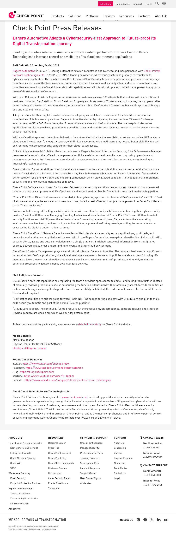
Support (137, 3)
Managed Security (89, 447)
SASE (13, 468)
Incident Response (90, 468)
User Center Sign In (90, 478)
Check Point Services (91, 442)
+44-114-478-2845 (152, 484)
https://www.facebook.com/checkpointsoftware (54, 367)
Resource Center (57, 442)
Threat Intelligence (20, 493)
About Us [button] (161, 16)
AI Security (14, 508)
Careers (118, 452)
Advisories (85, 483)
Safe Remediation (19, 503)
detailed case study (89, 324)
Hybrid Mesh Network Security (25, 442)
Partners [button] (144, 16)
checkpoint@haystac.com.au (29, 348)
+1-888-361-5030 (152, 475)
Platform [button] (92, 16)
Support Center (88, 473)
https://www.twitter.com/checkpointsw (45, 363)
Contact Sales (123, 3)
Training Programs (90, 458)
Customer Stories (57, 468)
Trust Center (120, 468)
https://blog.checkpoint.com (37, 372)
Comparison (54, 473)
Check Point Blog (57, 458)
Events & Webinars (58, 483)
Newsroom (119, 463)
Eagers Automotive (24, 71)
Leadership (120, 447)
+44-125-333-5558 (152, 457)
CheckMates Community (61, 463)
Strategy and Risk (89, 463)
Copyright (12, 529)
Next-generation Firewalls (24, 447)
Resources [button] (126, 16)
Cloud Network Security (22, 458)
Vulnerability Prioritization (24, 498)
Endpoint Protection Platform (25, 483)
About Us (119, 442)
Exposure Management (21, 488)
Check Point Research (59, 452)
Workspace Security (19, 473)
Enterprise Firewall (20, 452)
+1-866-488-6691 (152, 447)
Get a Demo (105, 3)
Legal (117, 478)
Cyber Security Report (59, 478)
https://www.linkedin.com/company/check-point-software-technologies (68, 380)
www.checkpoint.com (74, 397)
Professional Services (91, 452)
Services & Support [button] (94, 437)
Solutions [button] (74, 16)
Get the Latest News (49, 529)
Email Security (18, 478)
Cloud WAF (16, 463)
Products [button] (57, 16)
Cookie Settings (34, 529)
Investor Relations (123, 458)
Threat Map (54, 488)
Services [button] (109, 16)
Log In (148, 3)
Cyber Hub (53, 447)
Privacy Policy (22, 529)
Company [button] (120, 437)
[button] (157, 3)
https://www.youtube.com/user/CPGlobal (49, 376)
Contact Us (120, 473)
